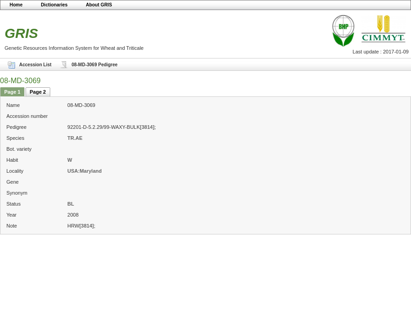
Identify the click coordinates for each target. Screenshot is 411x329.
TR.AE (75, 138)
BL (71, 204)
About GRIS (99, 4)
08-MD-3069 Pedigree (95, 64)
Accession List (35, 64)
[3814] (147, 127)
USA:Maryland (85, 171)
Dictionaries (54, 4)
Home (16, 4)
